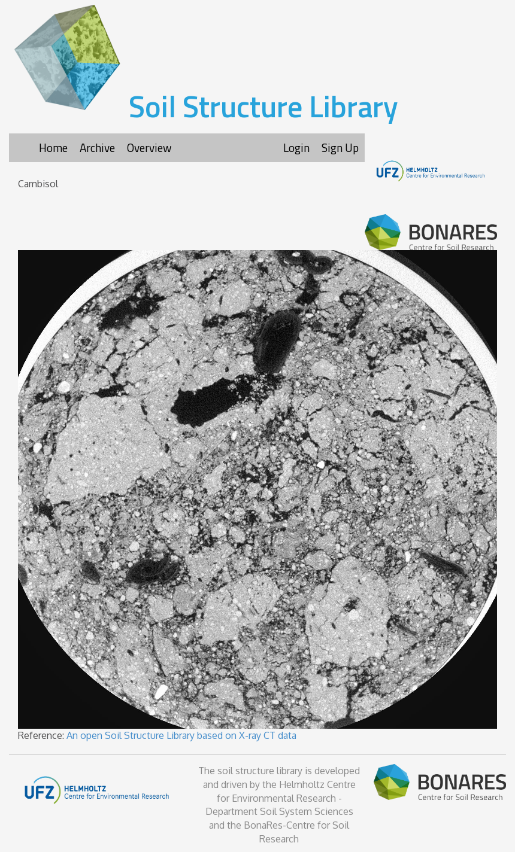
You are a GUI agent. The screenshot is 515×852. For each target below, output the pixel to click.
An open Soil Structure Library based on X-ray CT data (181, 735)
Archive (97, 147)
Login (296, 147)
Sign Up (340, 147)
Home (53, 147)
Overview (149, 147)
